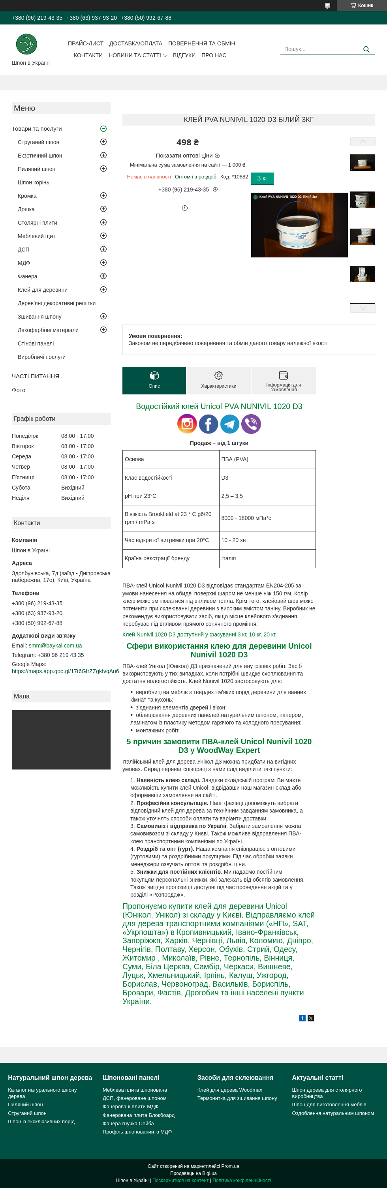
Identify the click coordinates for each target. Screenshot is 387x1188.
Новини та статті (135, 55)
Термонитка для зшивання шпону (237, 1098)
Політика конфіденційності (241, 1180)
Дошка (26, 209)
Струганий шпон (38, 142)
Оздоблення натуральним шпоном (333, 1113)
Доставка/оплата (135, 43)
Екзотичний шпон (40, 155)
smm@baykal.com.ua (55, 645)
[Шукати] (366, 49)
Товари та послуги (37, 128)
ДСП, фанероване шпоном (135, 1098)
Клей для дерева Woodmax (229, 1090)
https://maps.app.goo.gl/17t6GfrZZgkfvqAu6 (65, 671)
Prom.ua (230, 1166)
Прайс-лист (85, 43)
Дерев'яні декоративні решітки (57, 303)
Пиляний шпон (36, 169)
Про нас (213, 55)
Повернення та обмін (201, 43)
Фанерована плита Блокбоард (139, 1115)
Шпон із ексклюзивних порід (41, 1121)
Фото (18, 390)
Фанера (28, 276)
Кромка (27, 196)
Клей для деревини (43, 290)
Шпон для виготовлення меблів (329, 1104)
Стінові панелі (36, 343)
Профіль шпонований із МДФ (137, 1132)
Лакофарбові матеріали (48, 330)
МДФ (24, 263)
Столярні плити (37, 223)
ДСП (24, 249)
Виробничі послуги (42, 357)
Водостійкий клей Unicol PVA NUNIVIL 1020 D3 (219, 406)
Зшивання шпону (40, 316)
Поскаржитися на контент (180, 1180)
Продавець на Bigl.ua (193, 1173)
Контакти (88, 55)
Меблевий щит (37, 236)
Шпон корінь (33, 182)
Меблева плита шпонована (135, 1090)
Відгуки (184, 55)
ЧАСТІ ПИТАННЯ (35, 376)
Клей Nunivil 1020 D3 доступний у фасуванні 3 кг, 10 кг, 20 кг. (199, 634)
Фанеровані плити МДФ (131, 1106)
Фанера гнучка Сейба (128, 1123)
